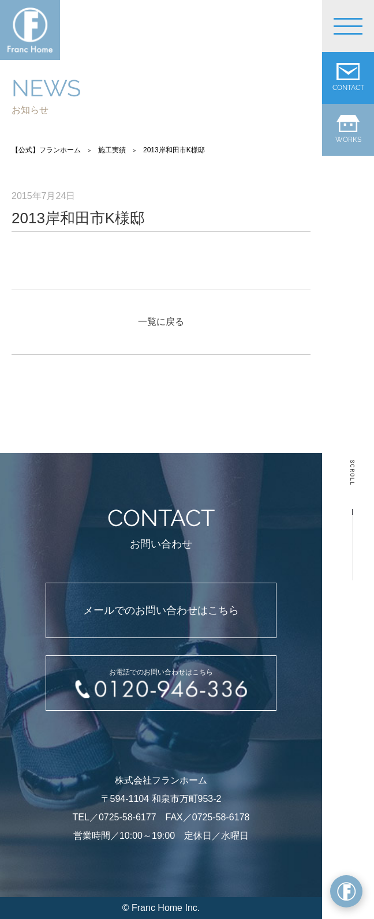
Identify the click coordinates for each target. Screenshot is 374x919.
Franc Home (157, 908)
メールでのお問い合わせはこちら (161, 610)
